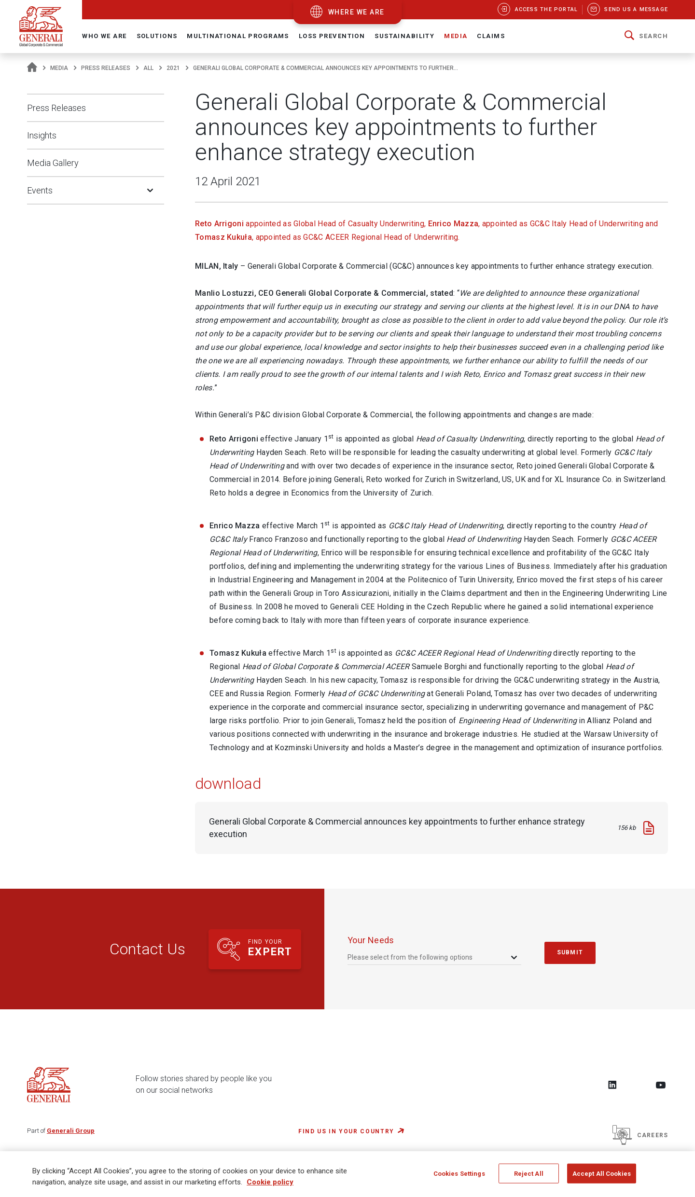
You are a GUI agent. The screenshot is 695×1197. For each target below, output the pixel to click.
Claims (491, 36)
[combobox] (433, 957)
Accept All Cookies (601, 1177)
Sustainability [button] (404, 36)
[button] (646, 36)
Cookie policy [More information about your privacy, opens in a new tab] (270, 1186)
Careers (640, 1135)
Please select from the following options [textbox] (410, 957)
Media (59, 68)
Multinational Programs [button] (238, 36)
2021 (173, 68)
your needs (371, 940)
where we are (356, 12)
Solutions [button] (157, 36)
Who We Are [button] (104, 36)
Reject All (528, 1177)
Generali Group (71, 1130)
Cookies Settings (459, 1177)
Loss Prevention (332, 36)
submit (570, 952)
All (148, 68)
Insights (41, 135)
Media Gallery (53, 163)
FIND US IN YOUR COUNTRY (346, 1131)
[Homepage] (32, 68)
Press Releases (105, 68)
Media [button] (455, 36)
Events (40, 190)
